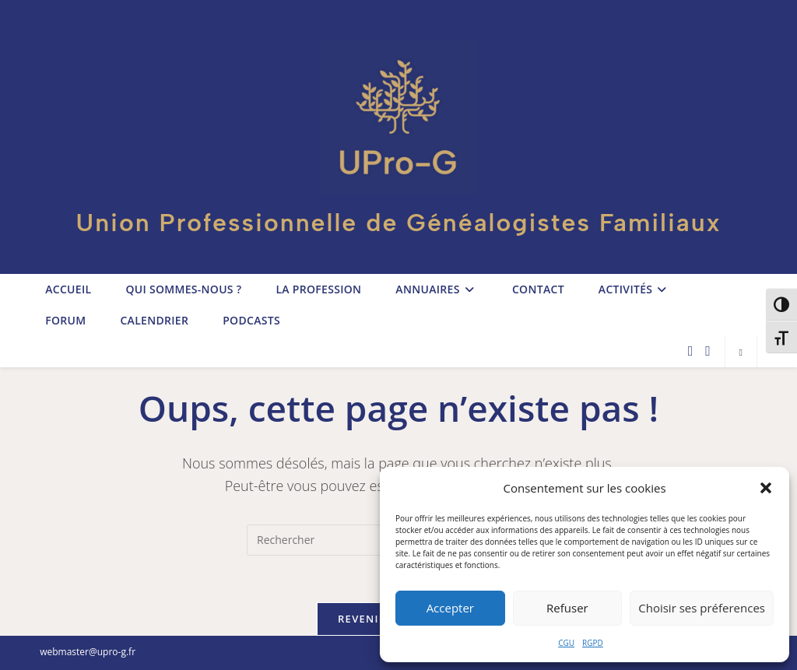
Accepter (450, 608)
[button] (766, 488)
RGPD (592, 642)
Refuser (567, 608)
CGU (566, 642)
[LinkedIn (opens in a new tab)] (708, 350)
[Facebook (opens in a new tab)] (691, 350)
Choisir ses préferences (701, 608)
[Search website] (741, 352)
